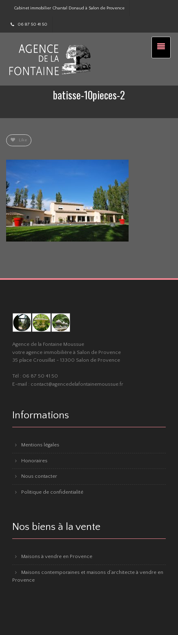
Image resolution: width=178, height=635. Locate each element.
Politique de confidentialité (52, 492)
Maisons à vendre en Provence (56, 556)
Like (19, 140)
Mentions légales (40, 445)
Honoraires (34, 461)
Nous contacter (39, 476)
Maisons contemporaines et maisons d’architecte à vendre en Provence (87, 576)
